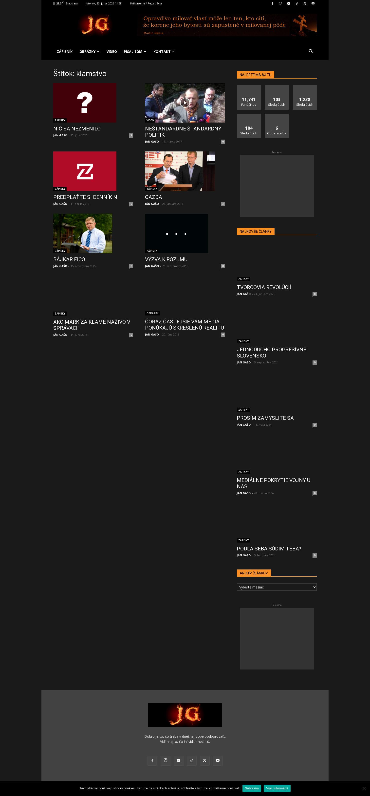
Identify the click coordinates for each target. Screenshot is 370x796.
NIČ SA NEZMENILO (77, 129)
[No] (363, 788)
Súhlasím (252, 788)
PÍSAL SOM (135, 51)
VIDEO (112, 51)
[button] (311, 52)
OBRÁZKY (89, 51)
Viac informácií (277, 788)
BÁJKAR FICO (69, 259)
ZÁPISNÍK (65, 51)
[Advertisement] (277, 186)
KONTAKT (164, 51)
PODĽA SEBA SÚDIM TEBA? (269, 544)
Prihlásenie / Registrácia (146, 3)
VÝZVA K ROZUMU (166, 259)
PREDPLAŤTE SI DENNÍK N (85, 197)
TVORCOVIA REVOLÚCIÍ (264, 287)
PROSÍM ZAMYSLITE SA (265, 413)
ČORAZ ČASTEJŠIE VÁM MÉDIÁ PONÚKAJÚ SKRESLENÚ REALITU (184, 325)
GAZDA (153, 197)
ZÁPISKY (60, 120)
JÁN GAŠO (60, 135)
